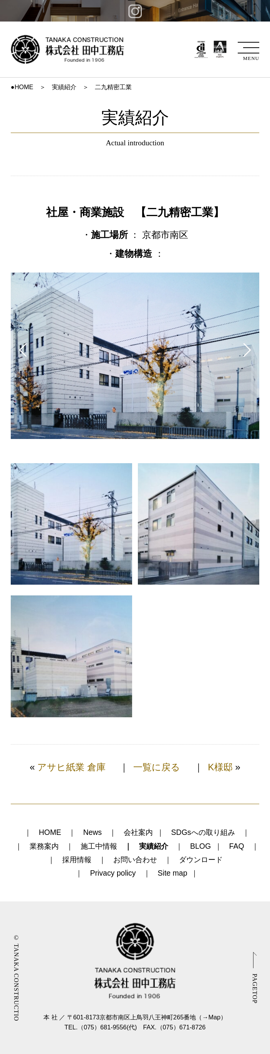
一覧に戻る (156, 767)
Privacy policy (113, 873)
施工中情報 (99, 846)
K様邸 (220, 767)
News (92, 832)
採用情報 (76, 859)
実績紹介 (64, 86)
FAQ (236, 846)
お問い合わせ (135, 859)
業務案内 (44, 846)
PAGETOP (254, 989)
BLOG (200, 846)
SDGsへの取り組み (203, 832)
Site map (172, 873)
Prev (23, 350)
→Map (211, 1017)
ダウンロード (201, 859)
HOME (50, 832)
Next (247, 350)
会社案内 (138, 832)
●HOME (22, 86)
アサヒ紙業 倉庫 (71, 767)
